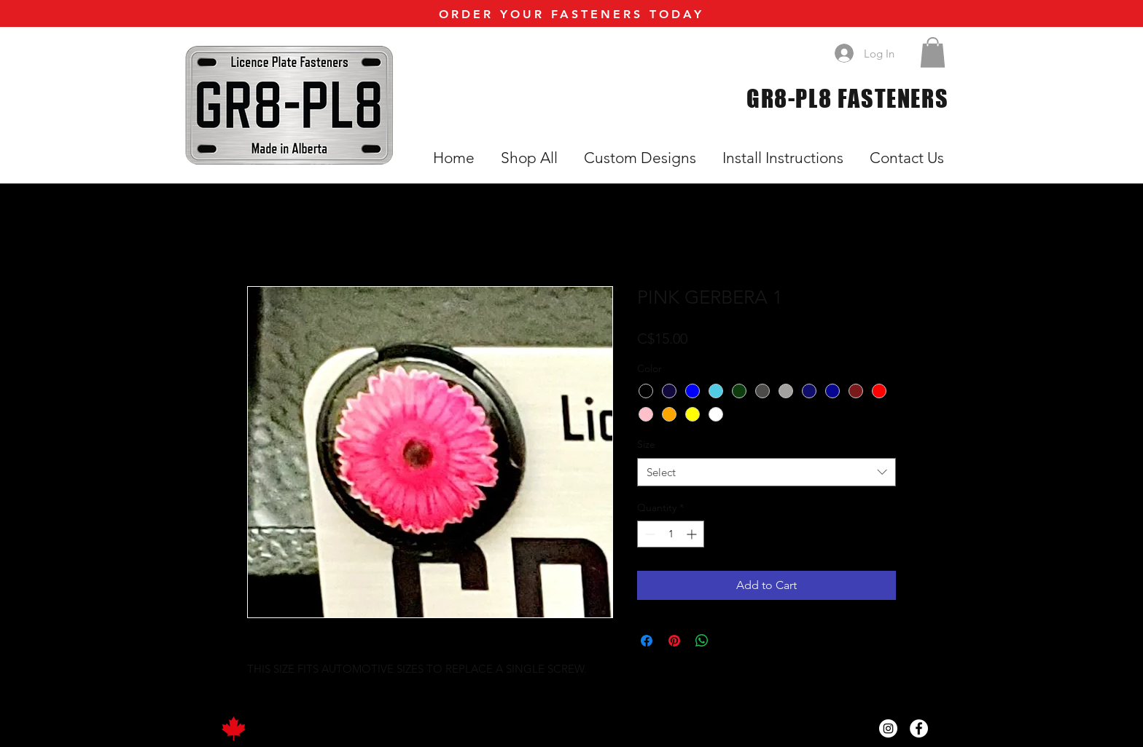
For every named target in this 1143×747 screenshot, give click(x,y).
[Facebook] (919, 728)
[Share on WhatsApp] (702, 640)
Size (646, 444)
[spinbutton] (671, 534)
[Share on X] (729, 640)
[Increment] (693, 534)
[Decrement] (648, 534)
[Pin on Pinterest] (674, 640)
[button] (932, 52)
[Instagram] (888, 728)
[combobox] (766, 472)
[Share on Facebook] (646, 640)
